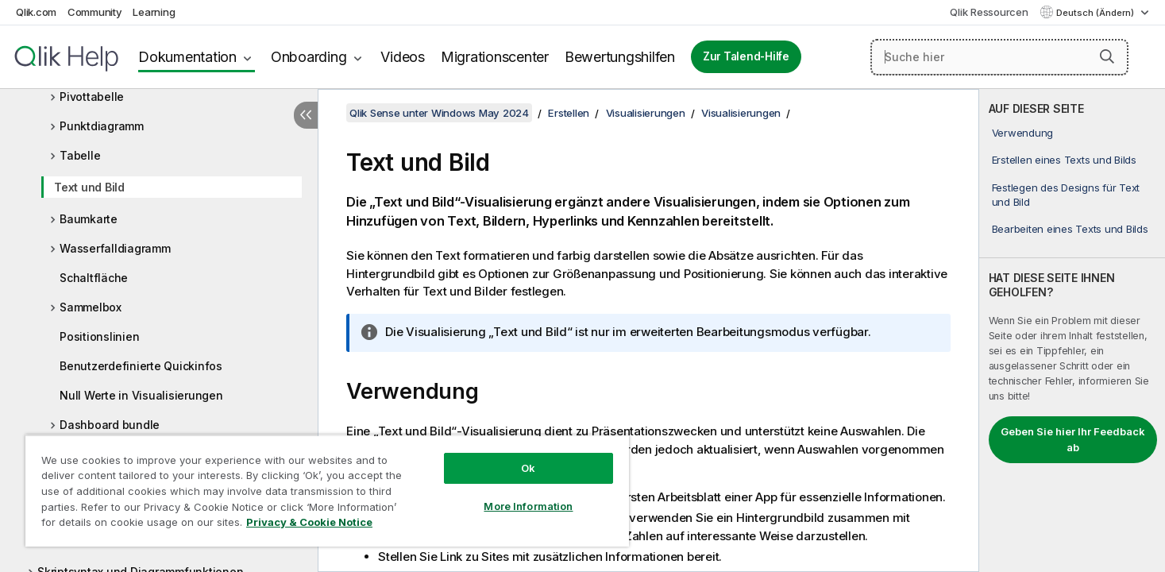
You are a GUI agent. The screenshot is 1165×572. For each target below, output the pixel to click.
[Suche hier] (999, 57)
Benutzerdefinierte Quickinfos (141, 366)
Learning (154, 12)
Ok (528, 468)
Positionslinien (99, 336)
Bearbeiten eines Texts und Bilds (1070, 228)
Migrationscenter (495, 56)
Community (95, 12)
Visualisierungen (645, 112)
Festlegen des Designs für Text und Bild (1066, 194)
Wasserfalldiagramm (115, 248)
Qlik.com (36, 12)
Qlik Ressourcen (989, 12)
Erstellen (568, 112)
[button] (1107, 56)
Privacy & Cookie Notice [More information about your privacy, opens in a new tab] (309, 522)
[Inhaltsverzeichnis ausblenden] (306, 115)
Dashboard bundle (110, 424)
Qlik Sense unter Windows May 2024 (439, 112)
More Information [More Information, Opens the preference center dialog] (528, 506)
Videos (402, 56)
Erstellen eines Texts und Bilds (1064, 159)
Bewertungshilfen (620, 56)
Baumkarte (89, 219)
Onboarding (309, 56)
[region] (327, 491)
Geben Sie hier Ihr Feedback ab (1073, 439)
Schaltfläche (94, 277)
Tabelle (80, 155)
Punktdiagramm (102, 126)
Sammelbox (91, 307)
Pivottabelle (92, 96)
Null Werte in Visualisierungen (141, 395)
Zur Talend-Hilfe (746, 56)
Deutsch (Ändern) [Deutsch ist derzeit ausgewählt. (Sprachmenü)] (1096, 12)
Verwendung (1023, 132)
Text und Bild (89, 187)
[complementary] (1072, 330)
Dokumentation (187, 56)
